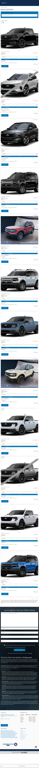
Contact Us (4, 725)
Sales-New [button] (22, 714)
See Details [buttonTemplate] (5, 66)
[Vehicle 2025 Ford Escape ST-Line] (19, 134)
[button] (35, 113)
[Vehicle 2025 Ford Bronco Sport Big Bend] (19, 230)
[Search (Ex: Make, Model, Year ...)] (19, 15)
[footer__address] (10, 716)
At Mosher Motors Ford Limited (17, 702)
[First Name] (19, 628)
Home (2, 7)
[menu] (37, 3)
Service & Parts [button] (34, 714)
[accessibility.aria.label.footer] (24, 752)
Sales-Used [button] (28, 714)
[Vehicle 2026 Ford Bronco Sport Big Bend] (19, 181)
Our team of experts (4, 665)
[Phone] (19, 637)
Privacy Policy (30, 653)
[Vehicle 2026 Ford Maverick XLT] (19, 37)
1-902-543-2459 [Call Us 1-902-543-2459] (7, 718)
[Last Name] (19, 632)
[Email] (19, 641)
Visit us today (28, 703)
